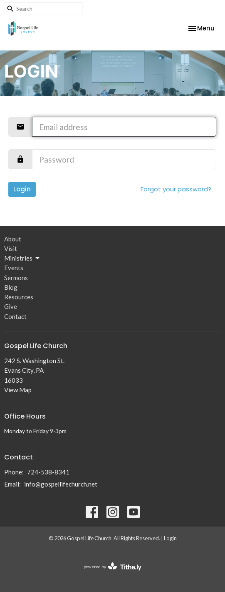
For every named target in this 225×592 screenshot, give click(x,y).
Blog (10, 287)
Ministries (22, 258)
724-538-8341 (48, 472)
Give (10, 306)
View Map (18, 390)
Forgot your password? (176, 189)
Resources (18, 297)
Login (22, 189)
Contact (15, 316)
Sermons (16, 277)
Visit (10, 248)
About (12, 239)
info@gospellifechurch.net (60, 484)
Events (13, 267)
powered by (112, 567)
